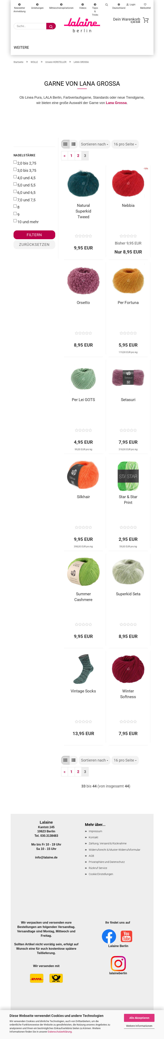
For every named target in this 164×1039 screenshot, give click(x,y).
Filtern (34, 237)
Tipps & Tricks (95, 5)
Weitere (21, 47)
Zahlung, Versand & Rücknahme (107, 845)
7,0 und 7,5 (24, 201)
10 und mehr (26, 223)
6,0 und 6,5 (24, 194)
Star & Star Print (128, 502)
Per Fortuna (128, 304)
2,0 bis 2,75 (25, 165)
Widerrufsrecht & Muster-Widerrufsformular (114, 851)
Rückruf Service (98, 870)
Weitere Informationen (139, 1025)
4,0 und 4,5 (24, 179)
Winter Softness (128, 696)
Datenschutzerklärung (60, 1031)
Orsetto (83, 304)
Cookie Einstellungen (101, 876)
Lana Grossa (116, 105)
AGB (91, 857)
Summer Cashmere (83, 599)
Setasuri (128, 402)
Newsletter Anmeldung (20, 5)
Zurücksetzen (34, 246)
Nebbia (128, 207)
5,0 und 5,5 (24, 187)
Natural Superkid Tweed (83, 213)
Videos (82, 5)
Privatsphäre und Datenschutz (107, 864)
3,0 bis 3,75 (25, 172)
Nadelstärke (24, 157)
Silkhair (83, 499)
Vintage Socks (83, 693)
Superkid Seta (128, 596)
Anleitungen (37, 5)
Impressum (95, 833)
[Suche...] (51, 26)
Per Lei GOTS (83, 402)
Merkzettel (145, 5)
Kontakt (93, 839)
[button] (65, 146)
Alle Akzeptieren (139, 1017)
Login (130, 4)
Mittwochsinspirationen (61, 5)
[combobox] (94, 146)
